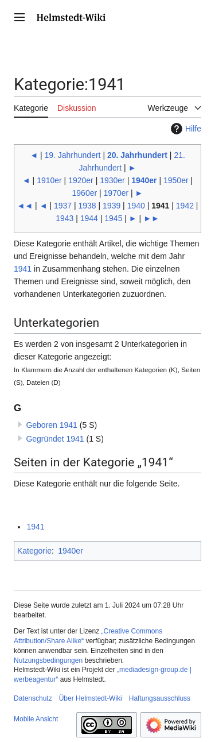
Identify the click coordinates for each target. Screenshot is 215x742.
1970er (116, 193)
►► (151, 218)
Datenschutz (33, 698)
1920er (80, 180)
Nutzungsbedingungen (48, 660)
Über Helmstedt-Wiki (90, 698)
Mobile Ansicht (36, 719)
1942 (185, 205)
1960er (84, 193)
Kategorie (34, 550)
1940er (144, 180)
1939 (111, 205)
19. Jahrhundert (72, 155)
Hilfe (184, 128)
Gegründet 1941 (55, 438)
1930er (112, 180)
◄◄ (25, 205)
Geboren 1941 (51, 425)
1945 (113, 218)
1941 (23, 268)
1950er (176, 180)
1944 (89, 218)
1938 (87, 205)
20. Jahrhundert (137, 155)
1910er (49, 180)
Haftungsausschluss (159, 698)
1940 (136, 205)
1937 (63, 205)
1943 (64, 218)
